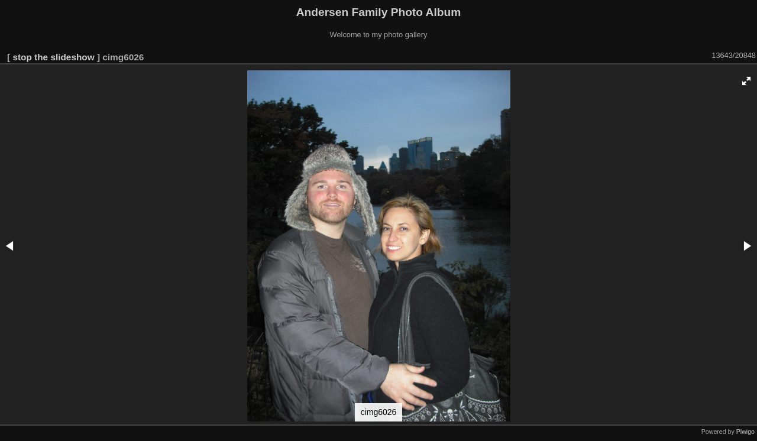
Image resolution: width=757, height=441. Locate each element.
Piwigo (745, 431)
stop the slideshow (53, 57)
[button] (746, 81)
